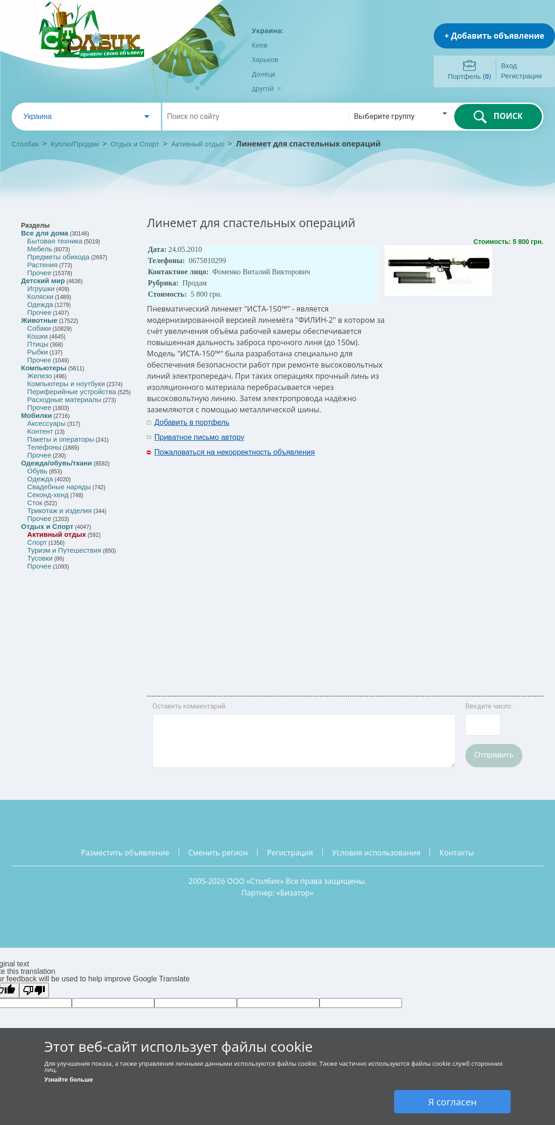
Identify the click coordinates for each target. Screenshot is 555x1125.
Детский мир (43, 281)
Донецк (264, 73)
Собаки (39, 328)
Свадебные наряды (59, 487)
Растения (42, 265)
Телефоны (44, 447)
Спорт (37, 542)
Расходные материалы (64, 399)
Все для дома (44, 233)
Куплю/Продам (76, 144)
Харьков (265, 59)
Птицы (37, 344)
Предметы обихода (58, 257)
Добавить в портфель (191, 422)
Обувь (37, 471)
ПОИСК (497, 116)
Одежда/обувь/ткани (56, 463)
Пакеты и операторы (60, 439)
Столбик (25, 144)
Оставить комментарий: (190, 706)
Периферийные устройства (71, 392)
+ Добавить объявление (494, 35)
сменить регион (218, 852)
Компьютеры (44, 368)
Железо (39, 376)
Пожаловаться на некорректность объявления (234, 452)
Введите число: (489, 706)
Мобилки (36, 415)
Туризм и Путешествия (64, 550)
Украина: (267, 30)
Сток (34, 503)
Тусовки (40, 558)
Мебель (39, 249)
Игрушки (41, 288)
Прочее (39, 273)
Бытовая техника (54, 241)
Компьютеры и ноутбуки (66, 384)
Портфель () (469, 76)
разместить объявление (125, 852)
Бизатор (295, 893)
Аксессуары (46, 423)
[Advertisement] (436, 555)
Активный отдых (197, 144)
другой (266, 88)
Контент (40, 431)
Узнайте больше (68, 1079)
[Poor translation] (34, 990)
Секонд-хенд (48, 495)
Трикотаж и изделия (59, 510)
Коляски (40, 296)
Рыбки (37, 352)
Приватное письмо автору (199, 437)
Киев (259, 45)
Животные (39, 320)
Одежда (40, 304)
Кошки (37, 336)
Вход (509, 65)
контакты (456, 852)
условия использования (376, 852)
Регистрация (521, 76)
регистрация (290, 852)
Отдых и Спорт (135, 144)
